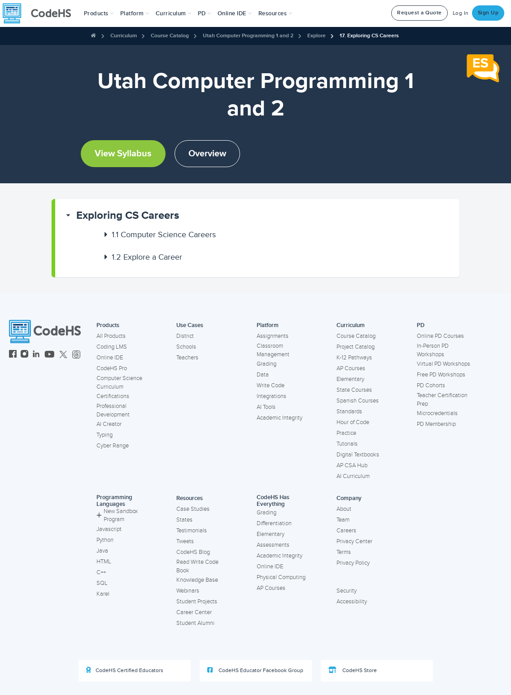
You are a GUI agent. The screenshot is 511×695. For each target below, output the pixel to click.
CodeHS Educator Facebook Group (255, 670)
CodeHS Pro (111, 368)
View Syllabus (123, 153)
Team (342, 519)
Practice (346, 433)
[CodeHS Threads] (76, 355)
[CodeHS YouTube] (49, 355)
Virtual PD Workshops (443, 363)
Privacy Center (354, 541)
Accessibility (351, 601)
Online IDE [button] (235, 13)
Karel (102, 594)
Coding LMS (111, 346)
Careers (346, 530)
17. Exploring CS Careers (369, 35)
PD (420, 325)
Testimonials (191, 530)
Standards (349, 411)
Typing (104, 434)
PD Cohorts (431, 385)
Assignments (272, 336)
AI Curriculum (353, 476)
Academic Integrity (279, 417)
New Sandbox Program (117, 515)
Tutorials (347, 443)
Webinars (187, 590)
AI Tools (266, 407)
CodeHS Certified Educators (124, 670)
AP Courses (350, 368)
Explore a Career (147, 257)
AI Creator (109, 424)
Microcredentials (437, 413)
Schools (186, 346)
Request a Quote (419, 12)
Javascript (109, 529)
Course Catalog (170, 35)
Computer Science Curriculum (119, 382)
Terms (343, 552)
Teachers (187, 357)
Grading (266, 363)
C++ (101, 572)
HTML (103, 561)
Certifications (112, 396)
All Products (111, 336)
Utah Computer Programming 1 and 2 (248, 35)
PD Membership (436, 424)
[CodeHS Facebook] (13, 355)
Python (105, 540)
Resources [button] (275, 13)
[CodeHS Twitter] (63, 355)
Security (346, 590)
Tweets (185, 541)
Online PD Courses (440, 336)
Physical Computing (281, 577)
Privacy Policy (353, 563)
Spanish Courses (357, 400)
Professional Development (113, 410)
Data (263, 374)
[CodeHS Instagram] (24, 355)
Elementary (350, 379)
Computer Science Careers (164, 234)
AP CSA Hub (351, 465)
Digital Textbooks (357, 454)
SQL (102, 583)
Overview (207, 153)
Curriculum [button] (174, 13)
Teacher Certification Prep (442, 399)
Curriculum (123, 35)
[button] (99, 13)
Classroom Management (273, 350)
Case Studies (193, 509)
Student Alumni (195, 623)
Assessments (273, 545)
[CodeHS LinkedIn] (36, 355)
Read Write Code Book (197, 566)
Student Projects (196, 601)
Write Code (270, 385)
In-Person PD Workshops (433, 350)
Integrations (271, 396)
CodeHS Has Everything (273, 500)
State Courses (354, 390)
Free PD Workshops (441, 374)
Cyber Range (112, 445)
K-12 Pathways (354, 357)
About (343, 509)
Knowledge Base (197, 580)
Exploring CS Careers (127, 215)
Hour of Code (352, 422)
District (185, 336)
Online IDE (109, 357)
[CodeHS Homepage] (40, 13)
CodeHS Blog (193, 552)
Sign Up (488, 12)
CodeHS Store (352, 670)
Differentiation (274, 523)
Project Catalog (355, 346)
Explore (316, 35)
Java (102, 550)
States (184, 519)
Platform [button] (134, 13)
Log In (461, 13)
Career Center (194, 612)
